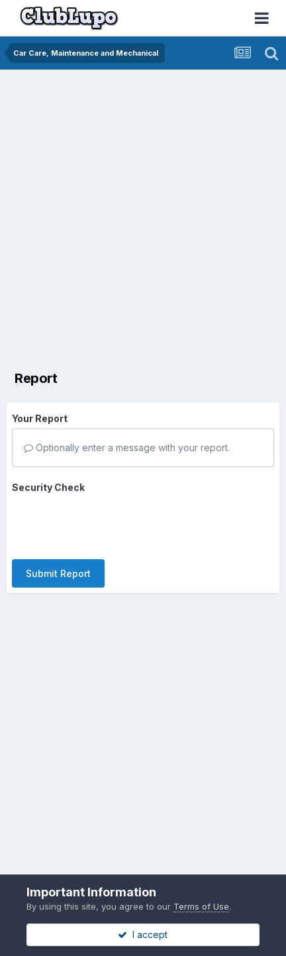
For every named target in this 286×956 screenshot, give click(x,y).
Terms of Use (201, 906)
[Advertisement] (143, 219)
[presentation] (112, 523)
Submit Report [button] (58, 573)
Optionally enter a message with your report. (127, 447)
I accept (142, 934)
